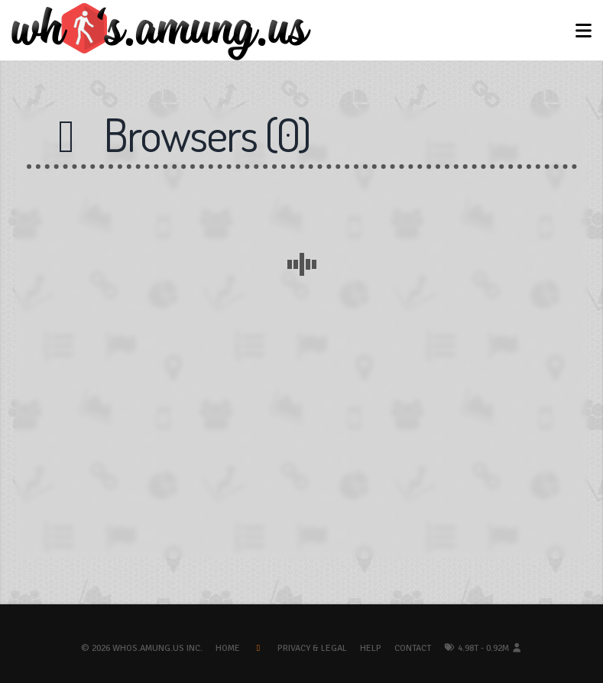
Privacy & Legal (312, 648)
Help (370, 648)
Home (228, 648)
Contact (412, 648)
